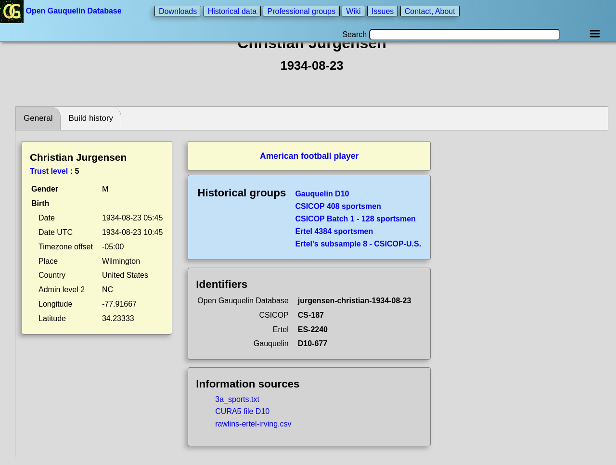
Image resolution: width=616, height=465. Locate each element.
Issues (383, 11)
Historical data (232, 11)
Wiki (353, 11)
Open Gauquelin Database (62, 11)
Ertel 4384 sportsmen (334, 231)
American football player (309, 156)
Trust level (49, 171)
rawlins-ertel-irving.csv (253, 424)
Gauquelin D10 (322, 194)
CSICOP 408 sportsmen (338, 206)
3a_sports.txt (237, 399)
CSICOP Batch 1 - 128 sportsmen (355, 219)
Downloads (178, 11)
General (38, 118)
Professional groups (301, 11)
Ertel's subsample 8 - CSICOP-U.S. (358, 244)
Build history (90, 118)
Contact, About (430, 11)
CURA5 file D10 (242, 411)
